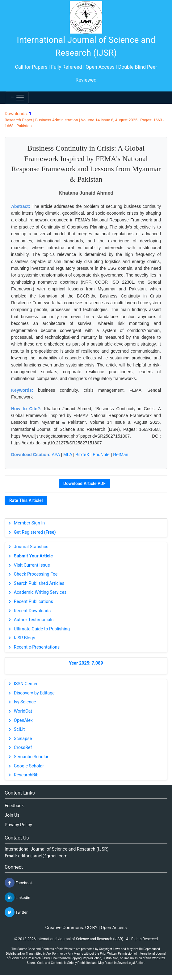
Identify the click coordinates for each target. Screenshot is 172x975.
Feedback (14, 805)
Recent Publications (33, 601)
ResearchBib (26, 775)
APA (56, 454)
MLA (67, 454)
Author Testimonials (33, 619)
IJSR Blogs (24, 638)
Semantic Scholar (31, 756)
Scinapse (23, 738)
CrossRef (23, 747)
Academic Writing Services (40, 592)
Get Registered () (35, 532)
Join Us (12, 815)
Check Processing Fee (36, 574)
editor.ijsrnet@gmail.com (43, 856)
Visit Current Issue (32, 565)
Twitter (16, 912)
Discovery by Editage (34, 693)
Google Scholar (29, 766)
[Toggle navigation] (17, 97)
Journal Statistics (31, 546)
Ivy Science (25, 702)
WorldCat (23, 711)
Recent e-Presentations (37, 647)
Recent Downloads (32, 610)
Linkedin (17, 897)
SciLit (19, 729)
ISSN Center (26, 683)
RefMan (120, 454)
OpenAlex (23, 720)
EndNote (101, 454)
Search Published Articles (39, 583)
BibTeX (82, 454)
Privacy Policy (18, 824)
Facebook (19, 883)
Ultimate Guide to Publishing (42, 629)
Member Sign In (29, 523)
